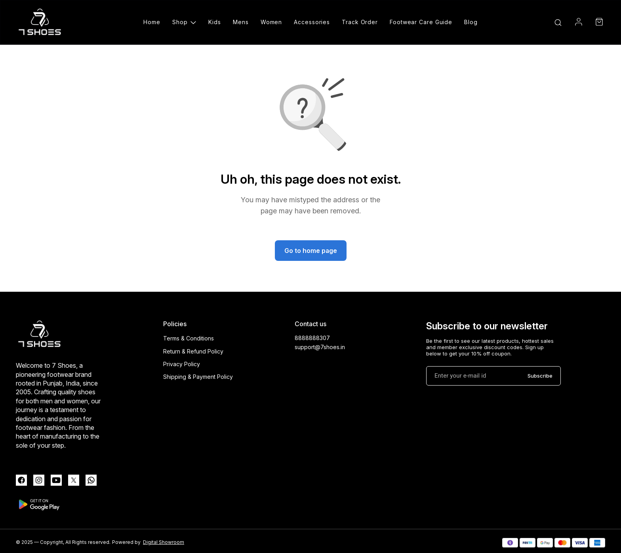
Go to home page (310, 251)
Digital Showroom (163, 542)
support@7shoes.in (320, 347)
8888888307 (312, 337)
